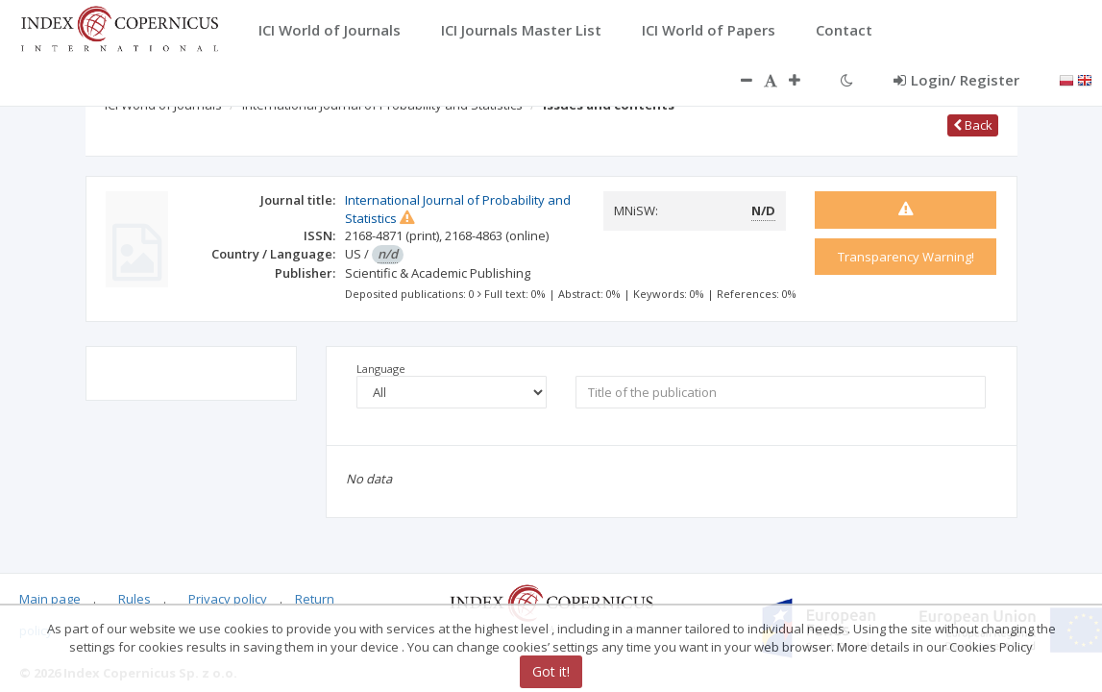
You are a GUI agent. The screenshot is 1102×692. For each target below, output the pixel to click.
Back (972, 125)
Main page (50, 598)
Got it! (551, 671)
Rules (134, 598)
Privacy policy (227, 598)
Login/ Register (956, 79)
